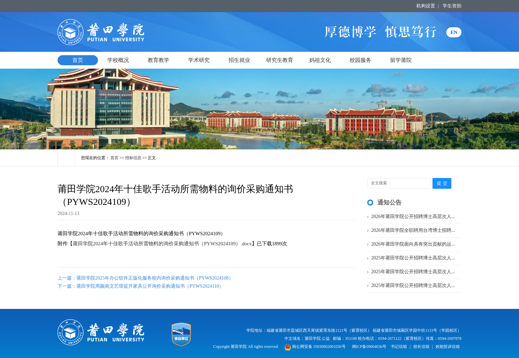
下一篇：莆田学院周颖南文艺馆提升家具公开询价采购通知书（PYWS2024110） (140, 286)
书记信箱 (399, 346)
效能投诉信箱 (448, 346)
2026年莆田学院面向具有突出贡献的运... (413, 244)
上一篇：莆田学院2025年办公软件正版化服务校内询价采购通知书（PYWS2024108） (145, 278)
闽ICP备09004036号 (369, 346)
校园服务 (360, 60)
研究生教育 (279, 60)
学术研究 (199, 60)
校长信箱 (421, 346)
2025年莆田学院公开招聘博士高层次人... (413, 257)
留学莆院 (401, 60)
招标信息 (133, 157)
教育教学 (158, 60)
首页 (77, 60)
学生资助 (452, 5)
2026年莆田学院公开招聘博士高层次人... (413, 216)
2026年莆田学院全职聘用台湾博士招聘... (413, 230)
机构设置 (425, 5)
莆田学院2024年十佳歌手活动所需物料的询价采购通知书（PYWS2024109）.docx (162, 243)
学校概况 (118, 60)
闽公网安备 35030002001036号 (315, 346)
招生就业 (239, 60)
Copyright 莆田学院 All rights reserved (246, 346)
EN (453, 32)
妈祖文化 (320, 60)
